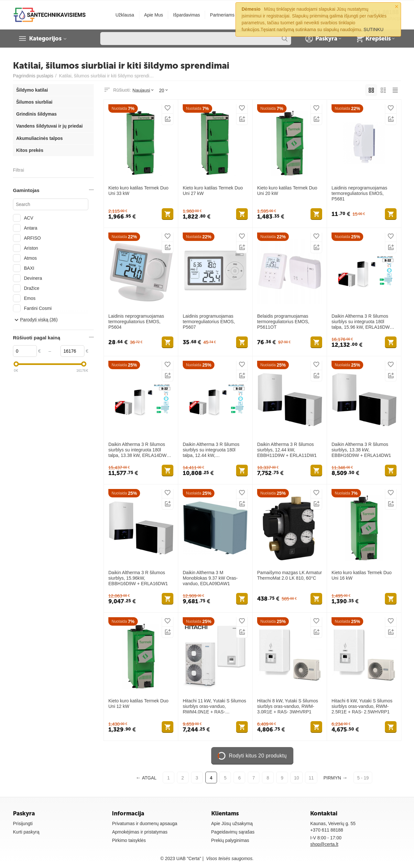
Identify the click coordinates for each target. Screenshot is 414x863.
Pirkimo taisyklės (129, 840)
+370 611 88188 (326, 830)
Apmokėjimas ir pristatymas (139, 832)
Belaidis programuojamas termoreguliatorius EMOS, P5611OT (283, 321)
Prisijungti (23, 823)
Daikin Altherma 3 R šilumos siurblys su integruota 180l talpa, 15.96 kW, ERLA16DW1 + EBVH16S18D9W (364, 321)
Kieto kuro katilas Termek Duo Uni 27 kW (213, 190)
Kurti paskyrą (26, 832)
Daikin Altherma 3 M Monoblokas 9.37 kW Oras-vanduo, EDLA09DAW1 (210, 578)
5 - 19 (363, 777)
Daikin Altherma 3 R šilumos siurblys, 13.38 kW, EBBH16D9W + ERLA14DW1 (361, 450)
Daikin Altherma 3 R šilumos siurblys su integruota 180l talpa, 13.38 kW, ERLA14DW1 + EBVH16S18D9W (140, 450)
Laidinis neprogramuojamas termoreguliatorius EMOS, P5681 (359, 193)
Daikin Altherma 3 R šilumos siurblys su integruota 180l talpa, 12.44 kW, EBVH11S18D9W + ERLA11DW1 (211, 450)
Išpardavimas (186, 14)
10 (296, 777)
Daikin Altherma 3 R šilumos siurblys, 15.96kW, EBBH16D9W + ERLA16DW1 (138, 578)
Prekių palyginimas (230, 840)
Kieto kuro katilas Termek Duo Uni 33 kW (138, 190)
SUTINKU (374, 29)
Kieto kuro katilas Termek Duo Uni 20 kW (287, 190)
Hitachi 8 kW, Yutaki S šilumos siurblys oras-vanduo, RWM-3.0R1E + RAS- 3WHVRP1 (287, 706)
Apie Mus (153, 14)
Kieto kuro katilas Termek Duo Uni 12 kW (138, 703)
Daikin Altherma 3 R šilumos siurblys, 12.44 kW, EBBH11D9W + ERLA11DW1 (287, 450)
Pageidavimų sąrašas (233, 832)
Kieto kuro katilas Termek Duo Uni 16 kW (362, 575)
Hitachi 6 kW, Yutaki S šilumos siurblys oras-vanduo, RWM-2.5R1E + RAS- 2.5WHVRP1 (362, 706)
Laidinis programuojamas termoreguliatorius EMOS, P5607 (209, 321)
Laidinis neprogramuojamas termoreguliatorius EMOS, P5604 (136, 321)
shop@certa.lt (324, 844)
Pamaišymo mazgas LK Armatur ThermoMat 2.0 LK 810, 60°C (289, 575)
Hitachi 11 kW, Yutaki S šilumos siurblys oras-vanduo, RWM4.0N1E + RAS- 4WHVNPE (214, 706)
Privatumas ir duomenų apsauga (144, 823)
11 (311, 777)
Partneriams (222, 14)
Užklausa (124, 14)
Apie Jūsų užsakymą (232, 823)
